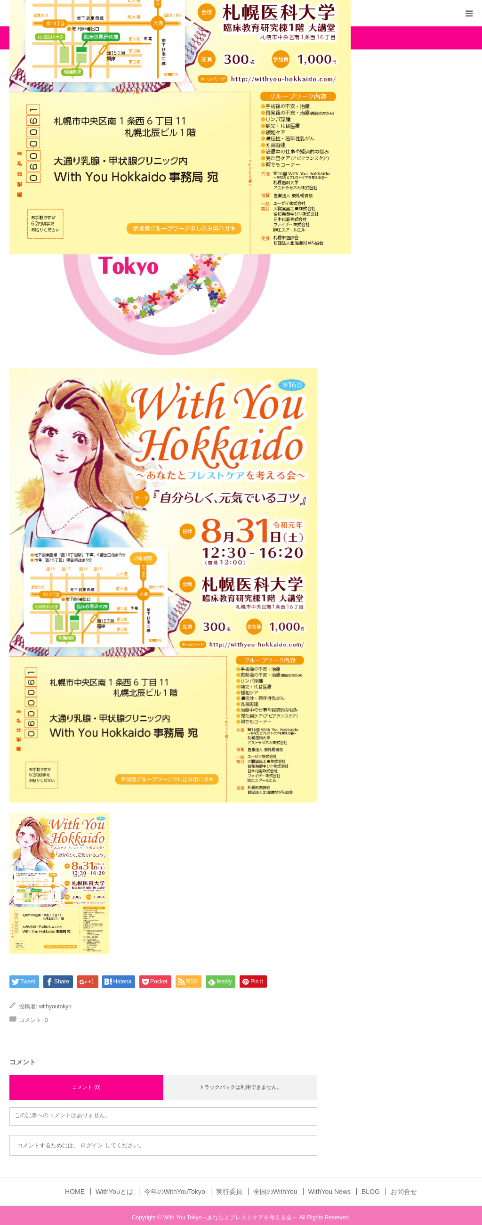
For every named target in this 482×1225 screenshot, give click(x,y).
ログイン (91, 1145)
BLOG (371, 1191)
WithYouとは (114, 1191)
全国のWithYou (275, 1191)
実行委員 (229, 1191)
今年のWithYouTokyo (174, 1191)
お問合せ (404, 1191)
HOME (75, 1191)
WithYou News (329, 1191)
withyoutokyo (55, 1006)
